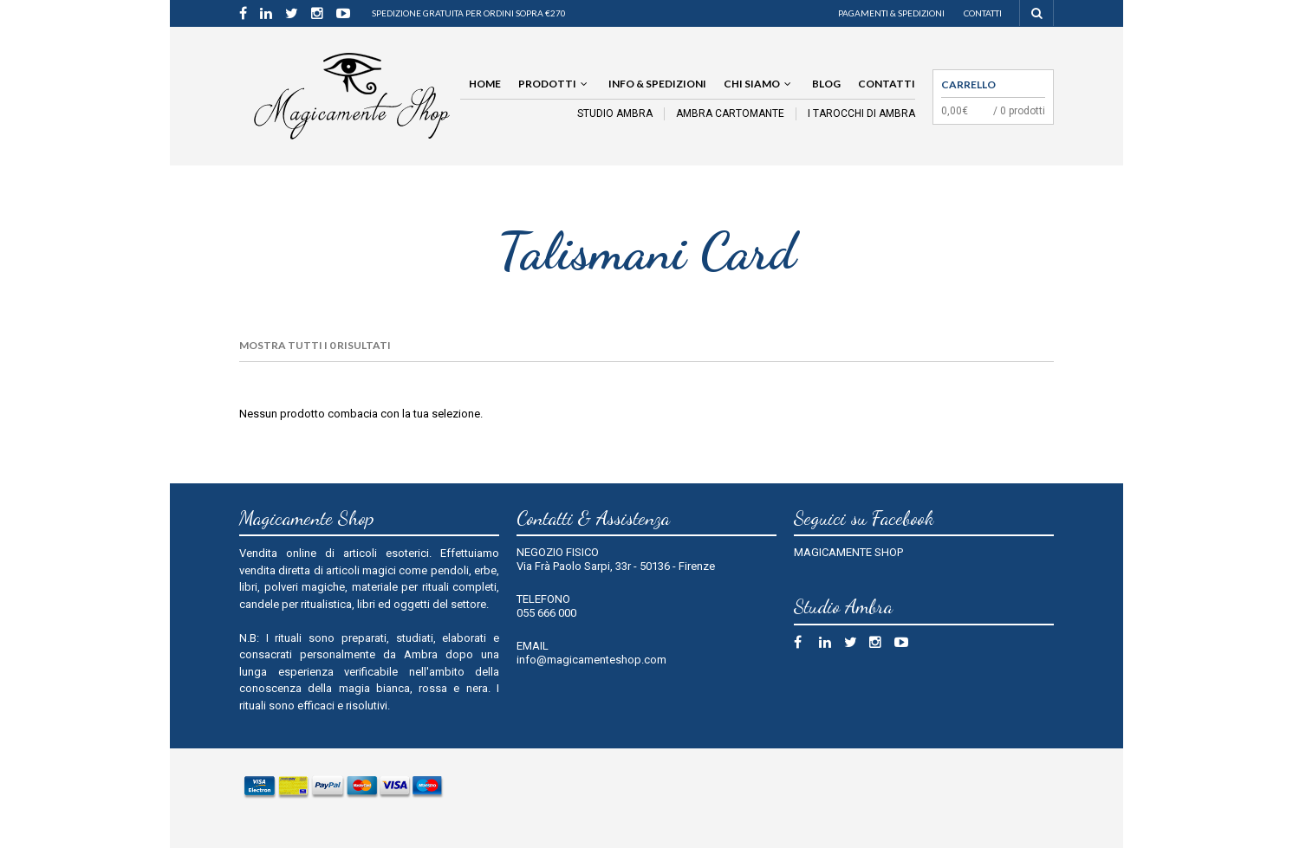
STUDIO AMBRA (615, 113)
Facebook (804, 645)
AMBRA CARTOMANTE (730, 113)
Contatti (983, 13)
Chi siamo (752, 83)
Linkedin (830, 645)
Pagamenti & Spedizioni (891, 13)
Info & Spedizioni (657, 83)
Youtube (905, 645)
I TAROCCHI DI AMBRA (861, 113)
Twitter (855, 645)
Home (485, 83)
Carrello (968, 84)
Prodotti (547, 83)
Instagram (880, 645)
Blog (826, 83)
